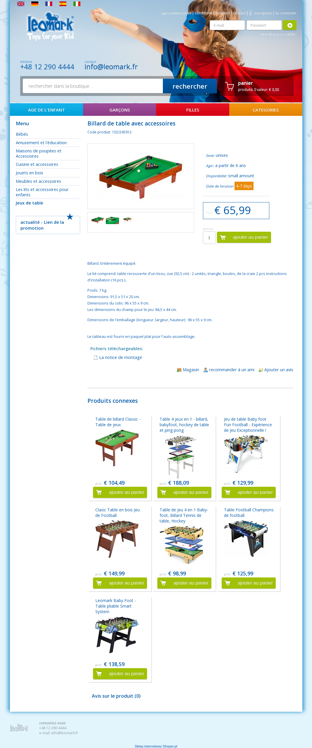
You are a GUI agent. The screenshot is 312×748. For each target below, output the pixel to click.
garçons (119, 110)
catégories (266, 110)
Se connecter (286, 13)
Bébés (22, 134)
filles (192, 110)
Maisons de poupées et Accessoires (38, 153)
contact (239, 13)
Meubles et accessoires (38, 181)
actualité (30, 222)
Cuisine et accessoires (37, 164)
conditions (203, 13)
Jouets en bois (29, 173)
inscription (263, 13)
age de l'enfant (46, 110)
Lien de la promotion (42, 225)
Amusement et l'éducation (41, 142)
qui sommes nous (176, 13)
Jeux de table (29, 203)
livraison (223, 13)
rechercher (190, 86)
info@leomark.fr (111, 66)
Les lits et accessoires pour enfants (42, 191)
